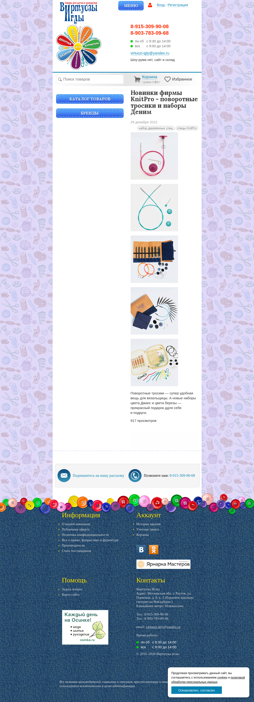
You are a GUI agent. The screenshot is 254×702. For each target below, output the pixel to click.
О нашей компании (76, 524)
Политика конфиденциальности (85, 535)
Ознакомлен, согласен (196, 690)
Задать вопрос (72, 589)
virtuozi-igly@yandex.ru (163, 627)
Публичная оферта (75, 529)
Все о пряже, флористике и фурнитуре (90, 540)
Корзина (142, 535)
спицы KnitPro (187, 128)
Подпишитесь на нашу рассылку (98, 475)
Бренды (90, 113)
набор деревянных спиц (156, 128)
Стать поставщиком (76, 551)
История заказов (148, 524)
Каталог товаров (89, 98)
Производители (73, 545)
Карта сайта (71, 594)
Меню (131, 5)
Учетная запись (147, 529)
